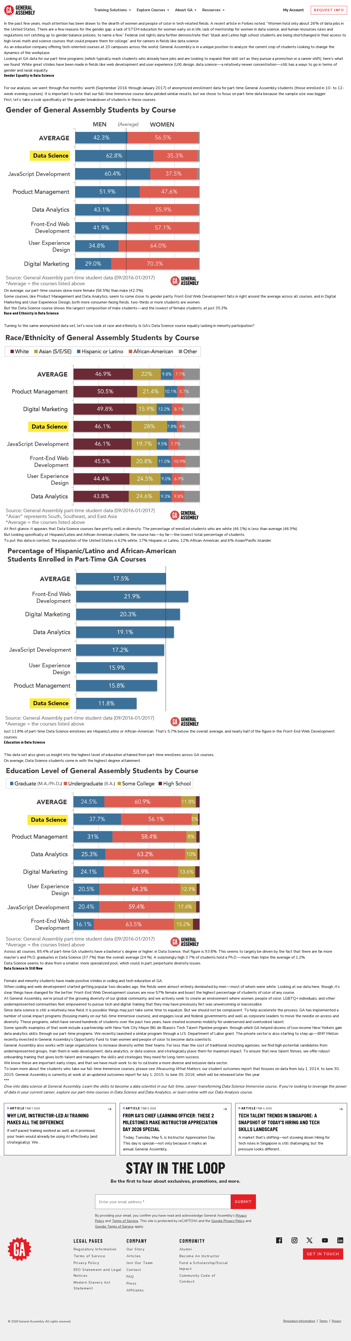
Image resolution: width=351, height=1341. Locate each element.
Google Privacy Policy (227, 1221)
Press (132, 1283)
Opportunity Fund (89, 1039)
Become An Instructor (199, 1256)
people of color (159, 23)
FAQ (130, 1276)
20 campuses (116, 47)
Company (137, 1241)
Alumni (185, 1249)
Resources (211, 10)
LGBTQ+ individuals (300, 998)
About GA (184, 10)
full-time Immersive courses (125, 1016)
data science (206, 64)
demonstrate (189, 35)
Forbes (248, 23)
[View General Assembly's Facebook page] (279, 1240)
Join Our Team (140, 1263)
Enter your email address (121, 1202)
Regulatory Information (95, 1249)
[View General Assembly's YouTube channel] (325, 1240)
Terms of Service (125, 1221)
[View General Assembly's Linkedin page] (340, 1240)
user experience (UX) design (170, 64)
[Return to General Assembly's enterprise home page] (19, 10)
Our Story (136, 1249)
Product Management (55, 296)
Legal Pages (88, 1241)
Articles (134, 1256)
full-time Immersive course (121, 94)
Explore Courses (151, 10)
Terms (323, 1321)
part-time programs (67, 58)
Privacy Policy (86, 1263)
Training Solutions (110, 10)
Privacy (336, 1321)
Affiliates (135, 1290)
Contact (134, 1269)
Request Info (329, 10)
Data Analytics (95, 296)
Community (192, 1241)
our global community (128, 998)
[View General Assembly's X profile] (309, 1240)
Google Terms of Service (114, 1226)
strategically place (180, 1051)
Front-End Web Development (200, 296)
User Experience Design (49, 302)
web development (122, 64)
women (131, 23)
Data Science (29, 308)
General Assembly (176, 47)
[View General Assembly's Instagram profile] (294, 1240)
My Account (294, 10)
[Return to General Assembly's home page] (19, 1249)
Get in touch (323, 1254)
